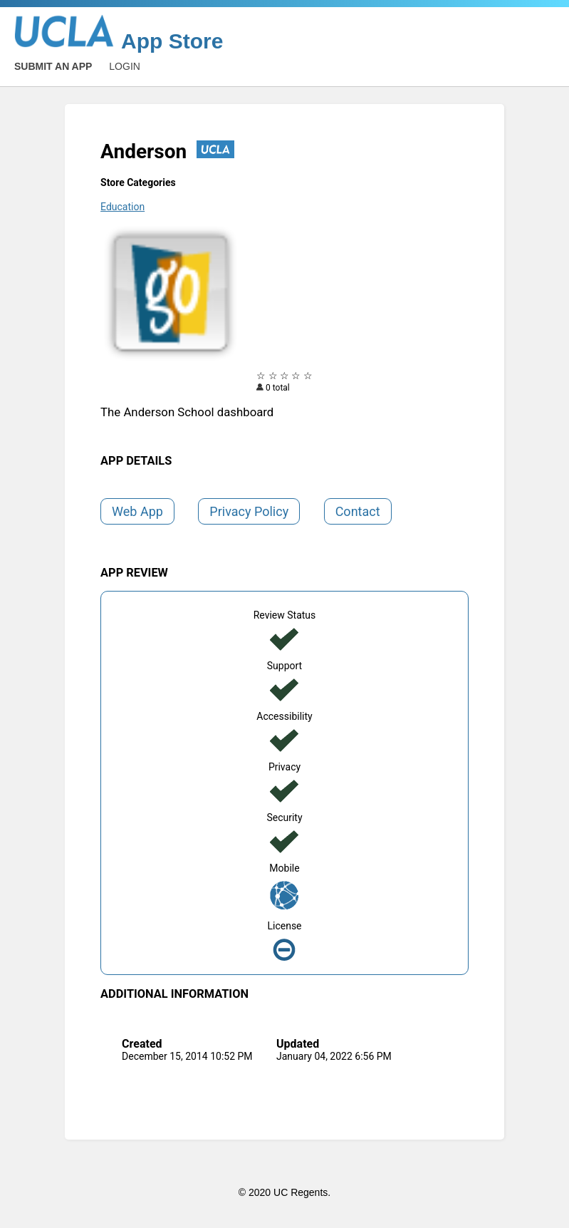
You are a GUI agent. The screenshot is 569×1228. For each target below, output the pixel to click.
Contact (357, 511)
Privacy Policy (248, 511)
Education (122, 206)
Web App (137, 511)
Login (124, 66)
